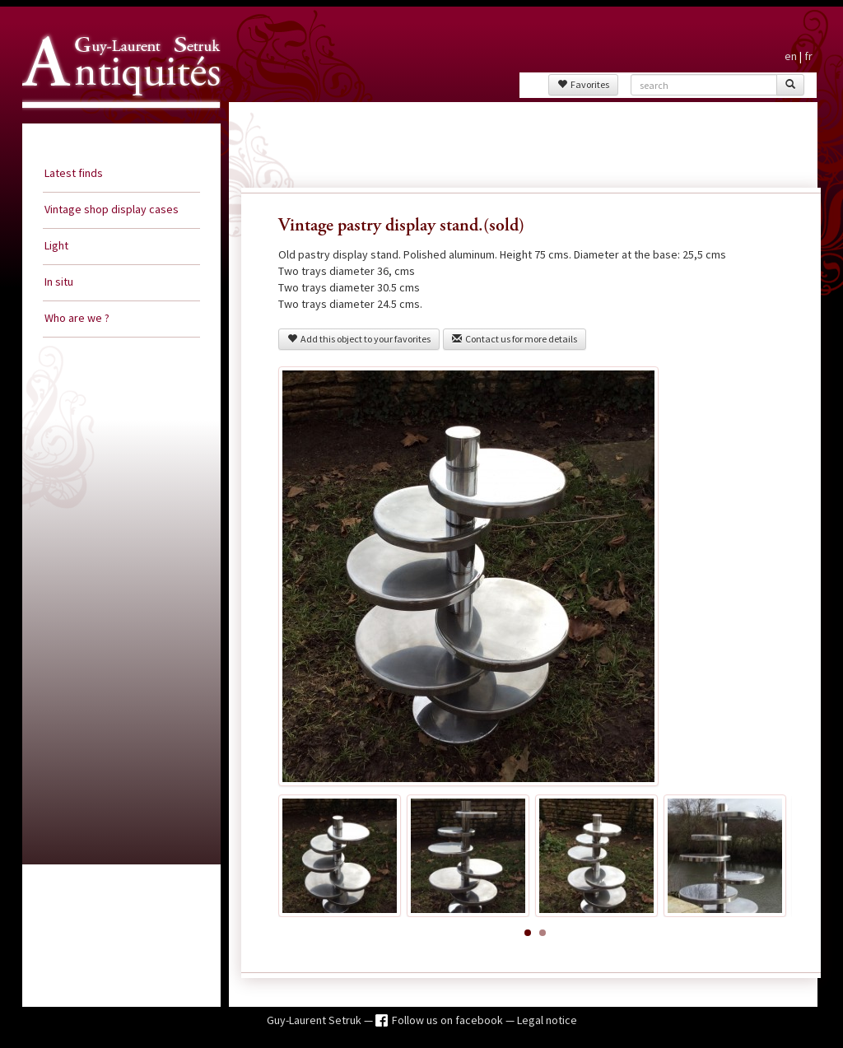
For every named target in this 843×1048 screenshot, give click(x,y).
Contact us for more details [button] (514, 339)
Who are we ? (76, 317)
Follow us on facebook (448, 1020)
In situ (58, 281)
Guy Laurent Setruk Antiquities (116, 122)
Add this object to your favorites (359, 339)
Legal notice (547, 1020)
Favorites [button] (583, 84)
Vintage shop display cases (111, 209)
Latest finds (73, 172)
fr (808, 56)
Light (56, 245)
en (791, 56)
